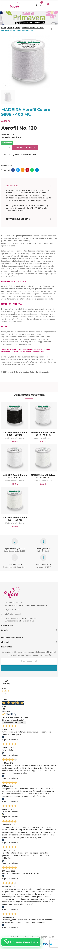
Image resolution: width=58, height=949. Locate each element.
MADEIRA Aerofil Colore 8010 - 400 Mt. (43, 433)
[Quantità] (6, 147)
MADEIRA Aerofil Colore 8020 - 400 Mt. (43, 476)
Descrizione (12, 186)
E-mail (22, 170)
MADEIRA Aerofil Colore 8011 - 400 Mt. (15, 476)
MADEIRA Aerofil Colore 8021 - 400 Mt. (15, 518)
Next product (55, 29)
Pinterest (27, 170)
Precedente (8, 723)
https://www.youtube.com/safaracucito (16, 344)
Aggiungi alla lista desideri (26, 154)
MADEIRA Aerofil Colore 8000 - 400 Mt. (15, 433)
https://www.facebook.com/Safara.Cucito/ (34, 337)
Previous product (49, 29)
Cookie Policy (17, 637)
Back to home (52, 29)
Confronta (7, 154)
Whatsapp (32, 170)
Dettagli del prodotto (18, 219)
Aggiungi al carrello (25, 148)
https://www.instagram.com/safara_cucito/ (34, 339)
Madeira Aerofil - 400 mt (14, 438)
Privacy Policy (6, 637)
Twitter (17, 170)
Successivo (19, 723)
